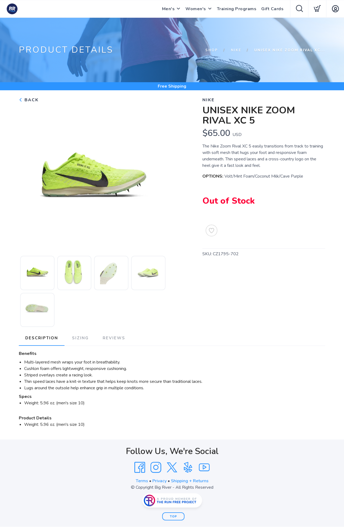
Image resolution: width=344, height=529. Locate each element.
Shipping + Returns (190, 481)
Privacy (159, 481)
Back (29, 100)
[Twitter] (172, 467)
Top (173, 516)
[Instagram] (156, 467)
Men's (168, 9)
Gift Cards (272, 9)
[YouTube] (204, 467)
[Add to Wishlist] (211, 230)
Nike (236, 50)
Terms (142, 481)
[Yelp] (188, 467)
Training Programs (237, 9)
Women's (195, 9)
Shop (211, 50)
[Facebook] (140, 467)
